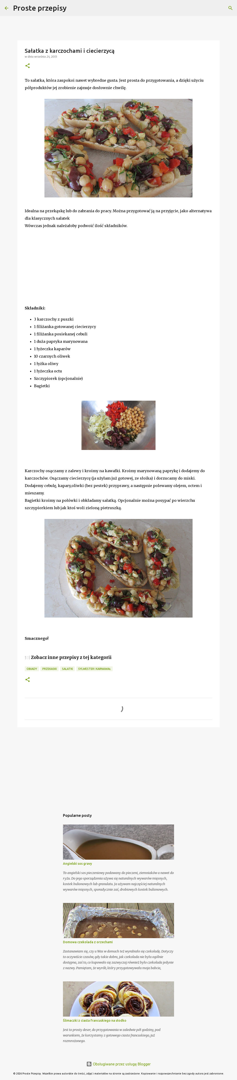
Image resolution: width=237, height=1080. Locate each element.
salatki (67, 668)
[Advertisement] (59, 273)
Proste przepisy (40, 8)
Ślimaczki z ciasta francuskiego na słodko (94, 1020)
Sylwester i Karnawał (94, 668)
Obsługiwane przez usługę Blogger (118, 1064)
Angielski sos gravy (77, 863)
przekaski (49, 668)
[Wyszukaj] (73, 8)
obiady (32, 668)
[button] (27, 66)
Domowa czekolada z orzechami (88, 942)
